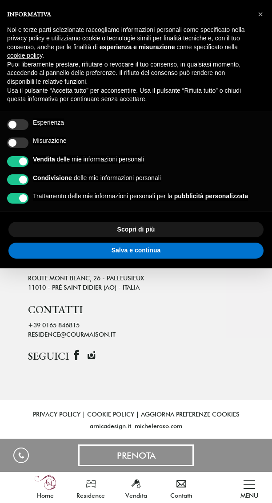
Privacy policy (56, 414)
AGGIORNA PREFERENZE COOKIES (190, 414)
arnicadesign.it (110, 425)
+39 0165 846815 (21, 455)
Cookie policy (110, 414)
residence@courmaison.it (72, 334)
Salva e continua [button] (136, 250)
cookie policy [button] (24, 55)
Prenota (136, 455)
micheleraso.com (158, 425)
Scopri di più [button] (136, 229)
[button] (260, 14)
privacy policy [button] (25, 38)
